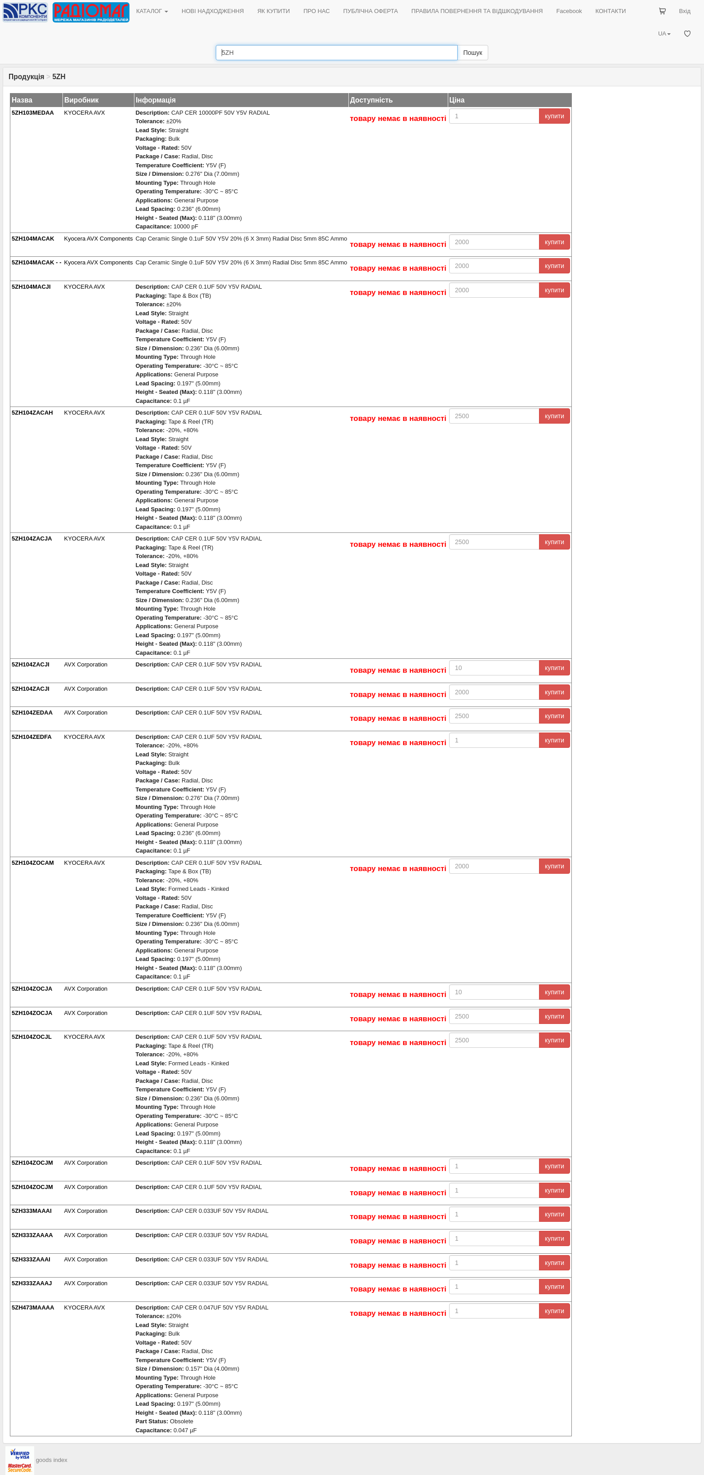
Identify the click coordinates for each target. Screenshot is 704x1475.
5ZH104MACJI (31, 286)
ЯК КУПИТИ (273, 11)
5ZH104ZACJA (32, 538)
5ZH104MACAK (33, 238)
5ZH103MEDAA (33, 112)
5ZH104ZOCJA (32, 988)
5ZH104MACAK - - (37, 262)
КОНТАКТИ (610, 11)
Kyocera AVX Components (98, 238)
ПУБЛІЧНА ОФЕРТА (370, 11)
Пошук (472, 52)
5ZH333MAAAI (32, 1210)
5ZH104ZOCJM (32, 1162)
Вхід (685, 11)
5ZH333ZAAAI (31, 1259)
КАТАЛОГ (152, 11)
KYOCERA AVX (84, 112)
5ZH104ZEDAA (32, 712)
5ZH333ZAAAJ (32, 1283)
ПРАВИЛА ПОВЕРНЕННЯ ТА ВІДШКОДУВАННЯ (477, 11)
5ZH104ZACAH (32, 412)
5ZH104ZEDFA (32, 736)
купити (554, 116)
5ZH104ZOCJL (32, 1036)
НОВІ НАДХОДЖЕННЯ (213, 11)
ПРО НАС (316, 11)
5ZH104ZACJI (30, 664)
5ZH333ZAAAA (32, 1235)
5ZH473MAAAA (33, 1307)
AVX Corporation (86, 664)
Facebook (569, 11)
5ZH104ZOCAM (33, 862)
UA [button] (664, 33)
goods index (51, 1460)
